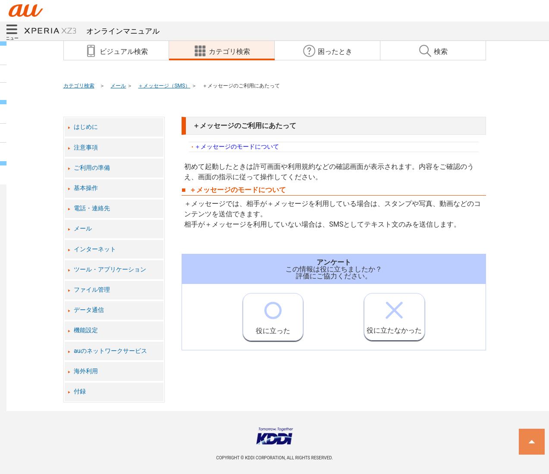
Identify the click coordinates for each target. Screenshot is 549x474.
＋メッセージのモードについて (237, 146)
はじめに (86, 127)
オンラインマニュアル (92, 31)
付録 (80, 391)
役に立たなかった (394, 313)
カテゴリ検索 (78, 86)
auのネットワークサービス (110, 351)
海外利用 (86, 371)
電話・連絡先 (92, 208)
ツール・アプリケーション (110, 269)
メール (118, 86)
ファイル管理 (92, 289)
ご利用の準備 (92, 168)
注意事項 (86, 147)
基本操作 (86, 188)
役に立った (273, 314)
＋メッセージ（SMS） (164, 86)
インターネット (95, 249)
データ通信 (89, 310)
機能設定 (86, 330)
